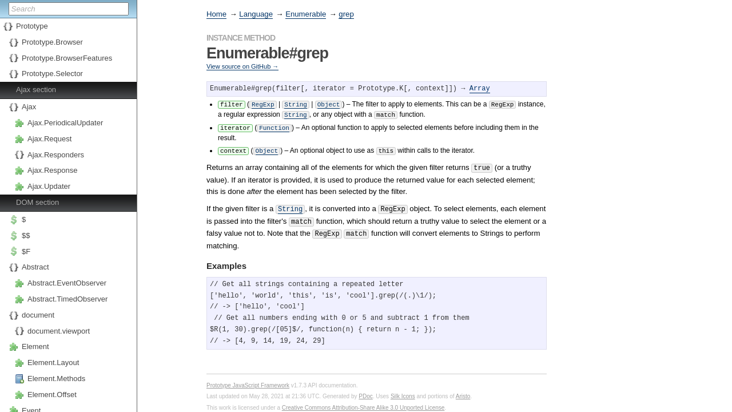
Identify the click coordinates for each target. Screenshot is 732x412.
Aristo (463, 389)
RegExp (263, 104)
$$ (26, 235)
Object (328, 104)
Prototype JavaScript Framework (247, 378)
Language (256, 14)
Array (480, 89)
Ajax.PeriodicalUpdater (65, 122)
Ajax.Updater (48, 186)
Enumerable (305, 14)
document (38, 315)
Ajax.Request (49, 138)
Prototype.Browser (52, 42)
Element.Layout (53, 362)
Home (216, 14)
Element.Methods (56, 378)
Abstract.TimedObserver (67, 299)
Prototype (32, 26)
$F (26, 251)
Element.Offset (52, 394)
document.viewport (58, 331)
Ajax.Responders (55, 154)
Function (274, 126)
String (295, 104)
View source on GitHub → (242, 66)
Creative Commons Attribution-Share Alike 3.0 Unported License (363, 401)
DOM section (37, 202)
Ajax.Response (52, 170)
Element (35, 346)
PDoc (365, 389)
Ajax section (36, 89)
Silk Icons (403, 389)
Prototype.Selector (52, 73)
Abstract (35, 267)
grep (346, 14)
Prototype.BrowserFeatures (67, 58)
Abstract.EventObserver (66, 283)
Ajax (29, 106)
